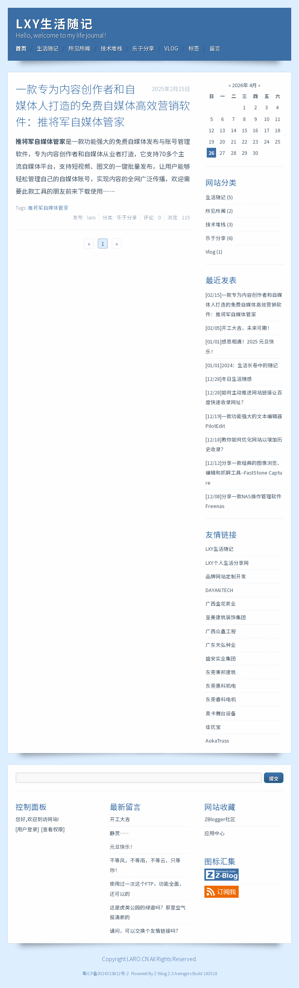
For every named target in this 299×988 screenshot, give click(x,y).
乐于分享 (143, 48)
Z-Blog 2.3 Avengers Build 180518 (185, 973)
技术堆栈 (111, 48)
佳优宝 (213, 726)
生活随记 (47, 48)
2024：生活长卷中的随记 (242, 365)
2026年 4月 (244, 85)
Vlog (214, 251)
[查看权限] (53, 829)
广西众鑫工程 (221, 631)
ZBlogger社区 (220, 819)
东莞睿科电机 (221, 699)
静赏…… (119, 833)
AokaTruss (217, 740)
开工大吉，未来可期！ (239, 327)
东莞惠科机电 (221, 685)
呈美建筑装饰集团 (226, 617)
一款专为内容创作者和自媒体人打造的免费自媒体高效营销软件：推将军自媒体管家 (103, 105)
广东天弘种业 (221, 644)
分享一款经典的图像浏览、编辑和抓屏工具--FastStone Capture (244, 472)
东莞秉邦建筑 (221, 672)
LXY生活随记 (54, 23)
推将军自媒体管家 (48, 207)
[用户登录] (27, 829)
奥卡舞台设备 (221, 713)
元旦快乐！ (122, 846)
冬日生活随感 (229, 378)
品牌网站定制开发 (226, 576)
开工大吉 (120, 819)
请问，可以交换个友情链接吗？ (145, 930)
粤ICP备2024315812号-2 (105, 973)
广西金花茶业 (221, 603)
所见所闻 (79, 48)
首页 (21, 48)
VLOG (171, 48)
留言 (214, 48)
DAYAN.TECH (219, 590)
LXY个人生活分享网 (227, 562)
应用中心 (214, 833)
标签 (193, 48)
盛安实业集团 (221, 658)
